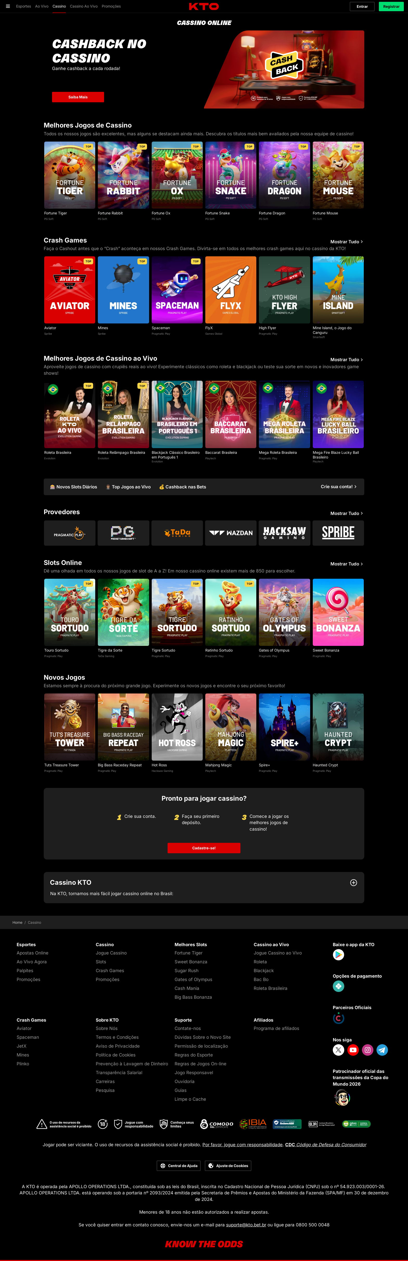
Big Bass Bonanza (193, 997)
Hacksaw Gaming (162, 770)
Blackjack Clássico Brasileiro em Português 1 (176, 454)
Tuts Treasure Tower (61, 765)
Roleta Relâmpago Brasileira (121, 452)
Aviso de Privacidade (118, 1046)
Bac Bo (261, 979)
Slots (101, 961)
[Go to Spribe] (338, 532)
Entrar (362, 6)
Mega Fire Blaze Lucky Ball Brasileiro (336, 454)
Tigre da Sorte (110, 650)
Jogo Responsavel (194, 1072)
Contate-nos (188, 1028)
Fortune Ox (161, 213)
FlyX (209, 328)
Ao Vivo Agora (32, 961)
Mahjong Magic (218, 765)
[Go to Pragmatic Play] (69, 532)
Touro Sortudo (56, 650)
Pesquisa (105, 1090)
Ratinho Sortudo (219, 650)
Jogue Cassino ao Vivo (278, 953)
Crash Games (110, 970)
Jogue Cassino (111, 953)
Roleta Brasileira (57, 452)
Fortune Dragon (272, 213)
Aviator (50, 328)
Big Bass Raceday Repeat (120, 765)
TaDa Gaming (106, 656)
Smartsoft (319, 337)
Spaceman (161, 328)
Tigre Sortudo (163, 650)
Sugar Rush (187, 970)
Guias (181, 1090)
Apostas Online (32, 953)
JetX (22, 1046)
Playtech (210, 458)
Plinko (23, 1063)
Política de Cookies (116, 1055)
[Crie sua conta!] (339, 487)
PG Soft (48, 218)
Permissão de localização (201, 1046)
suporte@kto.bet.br (246, 1224)
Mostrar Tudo (347, 241)
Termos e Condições (117, 1037)
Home (17, 922)
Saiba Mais (78, 97)
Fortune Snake (217, 213)
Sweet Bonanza (326, 650)
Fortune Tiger (55, 213)
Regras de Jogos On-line (200, 1063)
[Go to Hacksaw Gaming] (284, 532)
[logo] (204, 6)
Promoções (28, 979)
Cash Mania (187, 988)
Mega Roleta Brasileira (278, 452)
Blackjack (264, 970)
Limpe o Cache (190, 1099)
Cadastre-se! (204, 848)
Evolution (49, 458)
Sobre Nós (107, 1028)
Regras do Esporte (194, 1055)
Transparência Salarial (119, 1072)
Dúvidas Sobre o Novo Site (203, 1037)
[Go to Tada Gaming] (177, 532)
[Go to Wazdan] (231, 532)
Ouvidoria (185, 1081)
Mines (103, 328)
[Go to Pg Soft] (123, 532)
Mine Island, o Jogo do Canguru (332, 330)
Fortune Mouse (325, 213)
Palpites (25, 970)
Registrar (391, 6)
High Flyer (267, 328)
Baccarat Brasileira (221, 452)
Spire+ (264, 765)
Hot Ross (159, 765)
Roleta (260, 961)
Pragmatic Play (161, 333)
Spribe (48, 333)
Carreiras (105, 1081)
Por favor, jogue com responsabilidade (242, 1144)
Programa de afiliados (276, 1028)
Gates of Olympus (274, 650)
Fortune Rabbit (110, 213)
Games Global (213, 333)
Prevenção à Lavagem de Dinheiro (132, 1063)
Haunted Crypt (325, 765)
